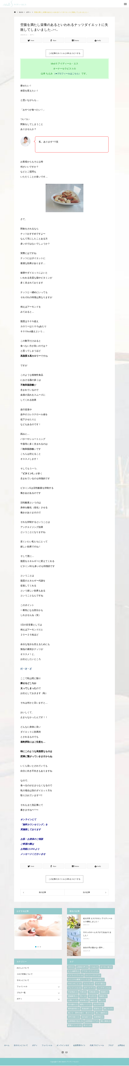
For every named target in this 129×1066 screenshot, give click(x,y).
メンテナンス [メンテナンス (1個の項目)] (103, 988)
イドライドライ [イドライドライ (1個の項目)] (75, 976)
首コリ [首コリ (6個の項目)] (87, 1026)
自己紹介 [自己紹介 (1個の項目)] (86, 1017)
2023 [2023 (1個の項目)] (71, 967)
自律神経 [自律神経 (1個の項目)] (98, 1017)
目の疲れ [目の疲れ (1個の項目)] (73, 1005)
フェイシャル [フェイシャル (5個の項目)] (74, 988)
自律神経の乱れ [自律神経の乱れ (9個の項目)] (75, 1022)
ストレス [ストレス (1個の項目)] (88, 984)
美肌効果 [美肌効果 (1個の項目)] (86, 1009)
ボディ (32, 35)
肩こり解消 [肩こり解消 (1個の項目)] (101, 1013)
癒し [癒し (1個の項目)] (102, 1001)
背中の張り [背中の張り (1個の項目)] (73, 1017)
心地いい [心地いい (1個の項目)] (73, 1001)
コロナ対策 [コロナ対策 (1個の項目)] (98, 980)
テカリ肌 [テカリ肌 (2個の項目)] (100, 984)
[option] (38, 931)
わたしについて (23, 968)
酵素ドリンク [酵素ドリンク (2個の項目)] (74, 1026)
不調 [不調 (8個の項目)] (83, 992)
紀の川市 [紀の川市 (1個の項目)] (98, 1005)
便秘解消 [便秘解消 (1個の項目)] (73, 997)
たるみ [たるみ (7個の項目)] (94, 967)
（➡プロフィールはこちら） (67, 74)
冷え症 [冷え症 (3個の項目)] (92, 997)
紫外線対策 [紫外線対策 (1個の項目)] (73, 1009)
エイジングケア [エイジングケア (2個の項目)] (92, 976)
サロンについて (23, 981)
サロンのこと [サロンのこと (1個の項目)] (74, 984)
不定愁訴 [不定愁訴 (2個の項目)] (73, 992)
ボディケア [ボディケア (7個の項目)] (89, 988)
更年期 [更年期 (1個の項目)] (84, 1001)
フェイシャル (22, 987)
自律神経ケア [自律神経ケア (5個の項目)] (91, 1022)
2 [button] (38, 947)
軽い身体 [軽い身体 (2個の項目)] (105, 1022)
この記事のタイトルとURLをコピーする (64, 53)
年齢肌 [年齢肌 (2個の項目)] (103, 997)
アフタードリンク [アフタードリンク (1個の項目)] (90, 972)
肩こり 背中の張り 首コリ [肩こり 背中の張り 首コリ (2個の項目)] (80, 1013)
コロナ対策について (25, 975)
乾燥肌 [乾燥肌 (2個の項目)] (104, 992)
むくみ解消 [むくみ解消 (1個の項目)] (73, 972)
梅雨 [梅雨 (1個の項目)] (93, 1001)
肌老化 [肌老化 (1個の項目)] (98, 1009)
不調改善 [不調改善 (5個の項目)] (93, 992)
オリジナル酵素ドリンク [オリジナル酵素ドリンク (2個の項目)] (79, 980)
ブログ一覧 (21, 993)
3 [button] (40, 947)
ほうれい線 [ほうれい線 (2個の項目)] (106, 967)
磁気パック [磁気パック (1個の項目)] (85, 1005)
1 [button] (36, 947)
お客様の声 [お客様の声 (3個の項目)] (82, 967)
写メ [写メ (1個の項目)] (83, 997)
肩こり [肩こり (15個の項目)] (108, 1009)
